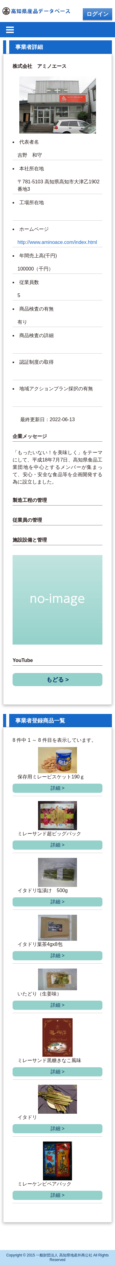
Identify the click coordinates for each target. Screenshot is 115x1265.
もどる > (57, 679)
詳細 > (58, 788)
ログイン (97, 14)
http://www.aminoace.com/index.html (57, 242)
